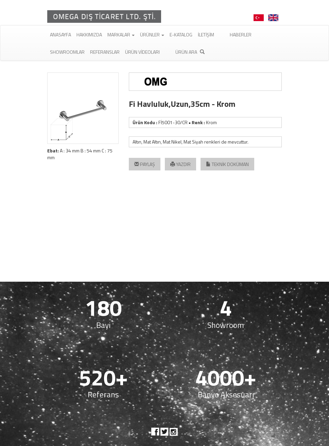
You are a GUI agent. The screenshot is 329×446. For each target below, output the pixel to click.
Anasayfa (60, 34)
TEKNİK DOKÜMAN (227, 164)
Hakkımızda (89, 34)
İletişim (206, 34)
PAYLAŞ (144, 164)
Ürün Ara (190, 51)
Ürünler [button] (152, 34)
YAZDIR (180, 164)
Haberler (241, 34)
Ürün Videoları (142, 51)
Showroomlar (67, 51)
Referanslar (105, 51)
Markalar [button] (121, 34)
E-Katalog (181, 34)
